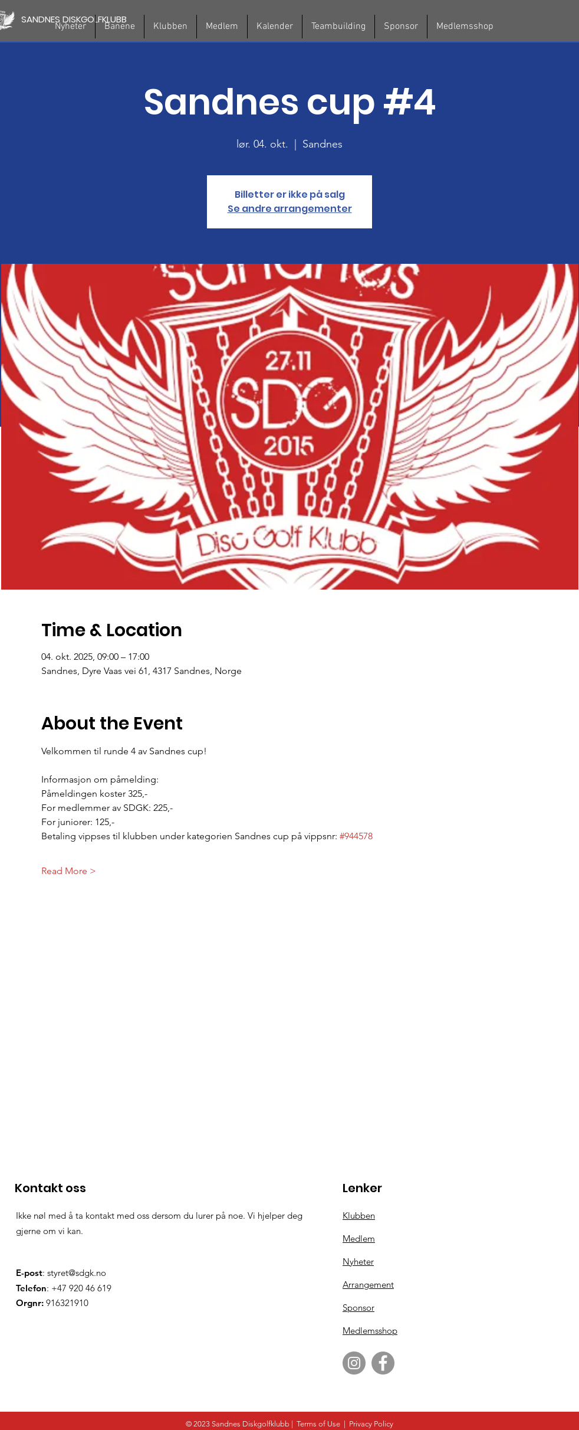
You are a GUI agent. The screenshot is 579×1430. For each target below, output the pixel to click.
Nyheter (358, 1261)
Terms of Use (318, 1423)
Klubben (359, 1215)
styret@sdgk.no (76, 1272)
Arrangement (368, 1284)
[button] (120, 26)
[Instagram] (354, 1363)
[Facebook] (382, 1363)
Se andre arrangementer (290, 208)
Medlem (359, 1238)
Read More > (68, 870)
